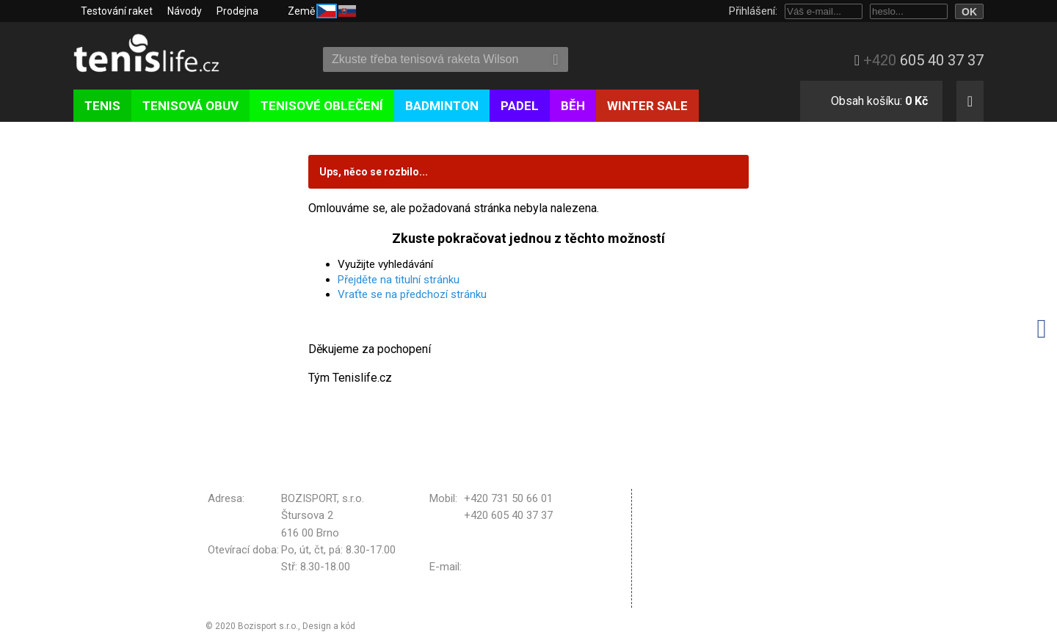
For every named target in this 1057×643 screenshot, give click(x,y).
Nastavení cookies (698, 579)
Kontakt (672, 597)
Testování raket (117, 11)
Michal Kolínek (386, 626)
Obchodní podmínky (701, 497)
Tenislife (159, 54)
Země (322, 10)
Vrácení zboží (686, 560)
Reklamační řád (690, 542)
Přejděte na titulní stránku (399, 279)
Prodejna (237, 11)
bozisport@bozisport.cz (522, 566)
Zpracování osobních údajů (719, 523)
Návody (184, 11)
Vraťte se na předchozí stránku (412, 294)
